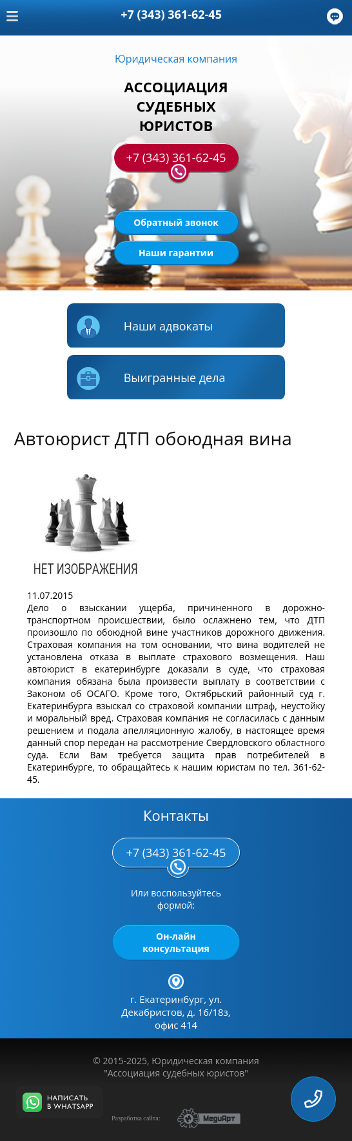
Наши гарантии (176, 253)
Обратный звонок (176, 222)
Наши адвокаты (145, 327)
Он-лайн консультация (176, 942)
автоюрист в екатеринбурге (93, 669)
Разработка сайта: (136, 1118)
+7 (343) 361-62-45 (176, 161)
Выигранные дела (151, 379)
